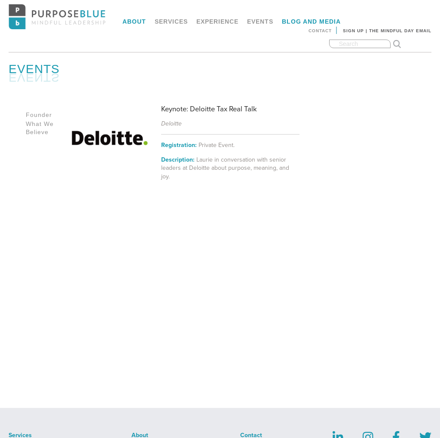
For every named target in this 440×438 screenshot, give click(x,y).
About (134, 21)
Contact (320, 30)
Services (171, 21)
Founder (39, 114)
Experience (217, 21)
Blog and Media (311, 21)
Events (260, 21)
